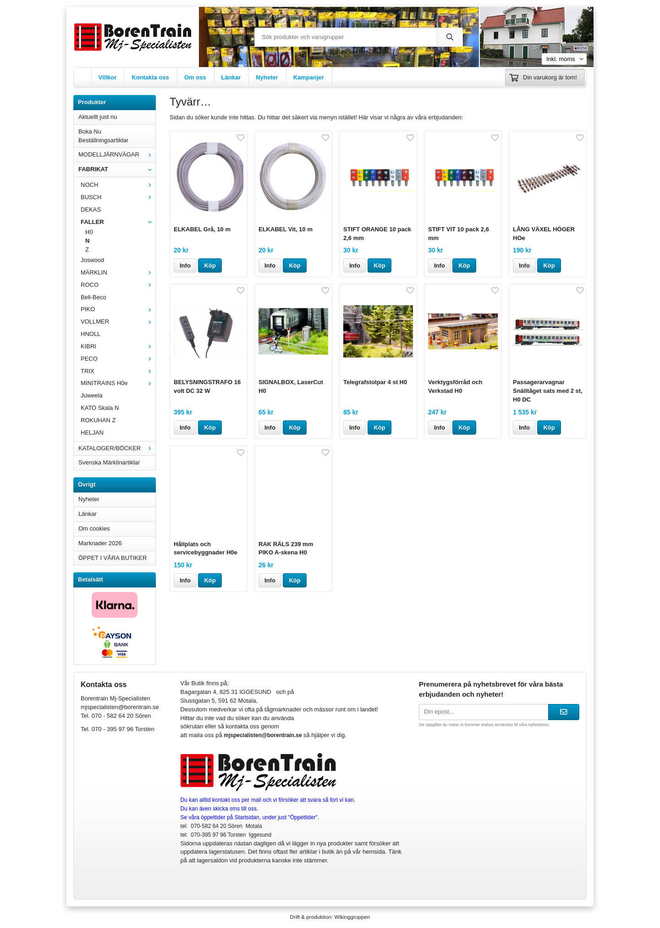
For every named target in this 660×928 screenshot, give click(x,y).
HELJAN (92, 432)
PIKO (118, 309)
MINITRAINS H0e (118, 383)
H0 (89, 232)
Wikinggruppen (352, 917)
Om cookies (94, 528)
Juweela (92, 395)
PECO (118, 358)
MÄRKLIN (118, 272)
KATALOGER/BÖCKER (116, 448)
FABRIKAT (116, 169)
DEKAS (91, 209)
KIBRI (118, 346)
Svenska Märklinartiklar (109, 462)
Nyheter (267, 77)
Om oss (195, 77)
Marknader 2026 (100, 543)
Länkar (231, 77)
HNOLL (90, 333)
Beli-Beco (93, 297)
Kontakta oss (150, 77)
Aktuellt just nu (97, 116)
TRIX (118, 371)
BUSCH (118, 197)
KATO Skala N (100, 407)
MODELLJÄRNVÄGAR (116, 154)
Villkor (108, 77)
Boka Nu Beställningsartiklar (103, 136)
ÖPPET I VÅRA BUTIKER (112, 557)
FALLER (118, 221)
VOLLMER (118, 321)
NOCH (118, 184)
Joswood (92, 260)
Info (185, 265)
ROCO (118, 284)
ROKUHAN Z (98, 420)
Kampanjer (308, 77)
